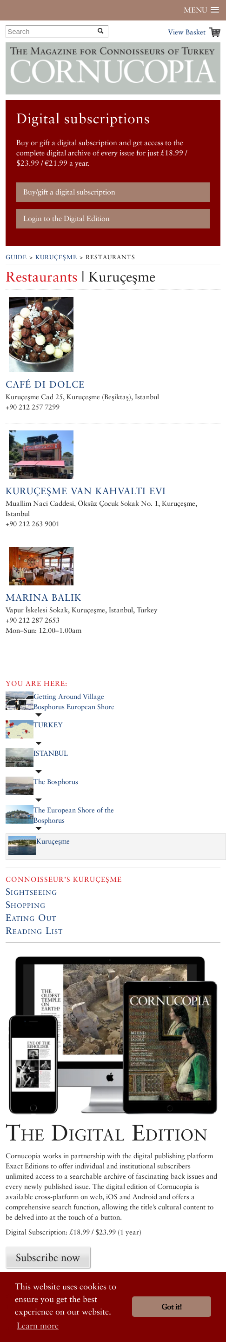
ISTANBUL (50, 753)
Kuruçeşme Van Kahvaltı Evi (86, 491)
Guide (16, 257)
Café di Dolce (45, 384)
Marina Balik (43, 597)
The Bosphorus (55, 781)
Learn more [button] (38, 1325)
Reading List (34, 930)
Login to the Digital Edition (66, 218)
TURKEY (48, 725)
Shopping (26, 904)
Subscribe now (48, 1257)
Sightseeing (31, 891)
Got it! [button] (171, 1306)
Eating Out (31, 917)
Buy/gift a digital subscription (69, 192)
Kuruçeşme (56, 257)
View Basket (187, 32)
